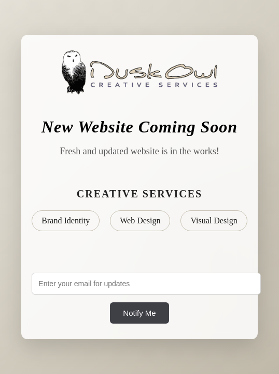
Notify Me (139, 313)
